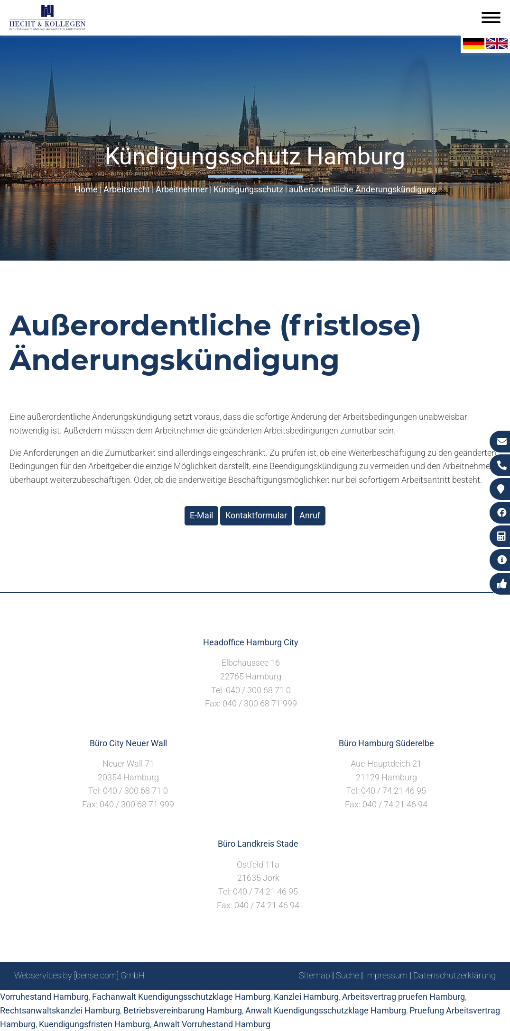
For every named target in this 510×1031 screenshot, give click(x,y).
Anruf (309, 515)
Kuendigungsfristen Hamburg (94, 1024)
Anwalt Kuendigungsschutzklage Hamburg (325, 1010)
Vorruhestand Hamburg (44, 997)
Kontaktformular (256, 515)
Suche (347, 975)
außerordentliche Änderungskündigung (362, 189)
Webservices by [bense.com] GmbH (79, 975)
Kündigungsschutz (248, 189)
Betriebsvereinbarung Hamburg (182, 1010)
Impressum (386, 975)
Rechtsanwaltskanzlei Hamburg (60, 1010)
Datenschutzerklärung (454, 975)
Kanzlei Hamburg (306, 997)
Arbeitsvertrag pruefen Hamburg (403, 997)
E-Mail (201, 515)
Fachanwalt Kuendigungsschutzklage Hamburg (181, 997)
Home (86, 189)
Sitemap (314, 975)
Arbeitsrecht (126, 189)
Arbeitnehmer (182, 189)
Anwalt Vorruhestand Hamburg (211, 1024)
